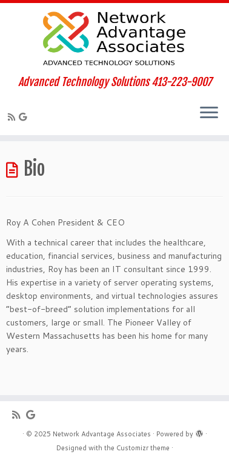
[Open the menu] (209, 113)
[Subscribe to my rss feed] (13, 117)
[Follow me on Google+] (24, 117)
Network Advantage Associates (102, 434)
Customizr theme (143, 448)
